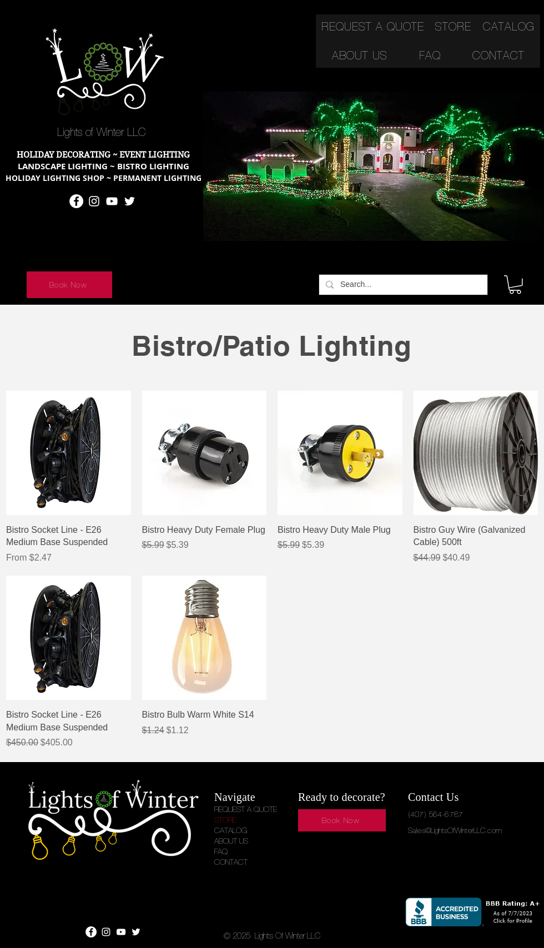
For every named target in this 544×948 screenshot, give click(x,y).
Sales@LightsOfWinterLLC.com (455, 830)
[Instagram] (94, 201)
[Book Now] (69, 284)
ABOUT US (231, 840)
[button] (515, 284)
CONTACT (231, 862)
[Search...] (402, 285)
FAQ (221, 851)
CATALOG (230, 830)
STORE (225, 819)
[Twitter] (130, 201)
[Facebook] (76, 201)
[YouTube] (112, 201)
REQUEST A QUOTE (245, 809)
